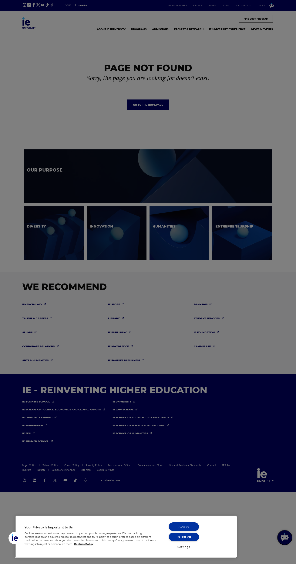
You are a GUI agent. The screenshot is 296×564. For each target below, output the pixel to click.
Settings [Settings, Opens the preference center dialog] (183, 547)
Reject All (184, 536)
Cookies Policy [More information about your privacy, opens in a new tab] (83, 544)
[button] (14, 538)
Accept (184, 526)
